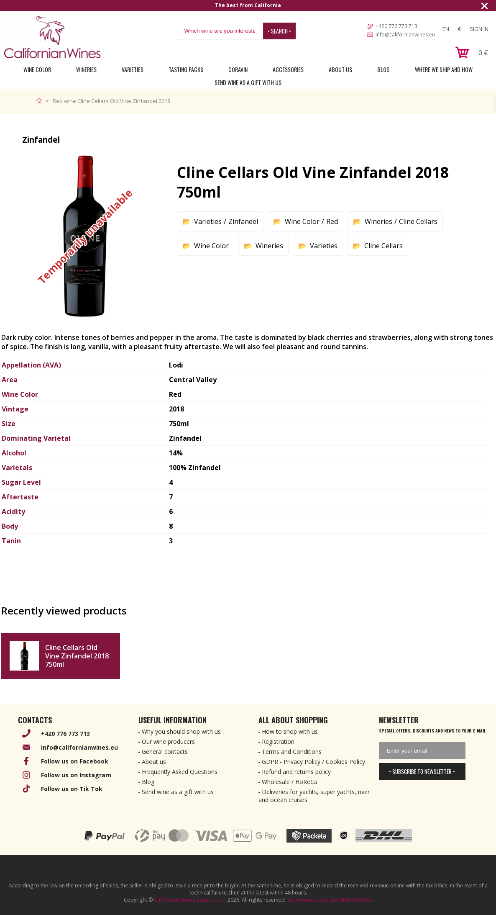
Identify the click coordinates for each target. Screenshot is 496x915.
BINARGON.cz (356, 899)
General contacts (165, 752)
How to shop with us (290, 731)
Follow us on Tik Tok (71, 789)
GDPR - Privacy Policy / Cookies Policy (313, 762)
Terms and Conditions (292, 752)
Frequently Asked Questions (179, 772)
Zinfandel (243, 221)
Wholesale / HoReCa (289, 782)
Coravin (238, 69)
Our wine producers (168, 741)
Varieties (132, 69)
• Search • (279, 31)
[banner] (52, 37)
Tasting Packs (186, 69)
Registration (278, 741)
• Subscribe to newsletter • (422, 771)
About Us (340, 69)
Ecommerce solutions (312, 899)
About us (154, 762)
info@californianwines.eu (405, 34)
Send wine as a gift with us (248, 82)
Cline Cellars (418, 221)
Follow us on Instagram (76, 775)
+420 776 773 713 (396, 26)
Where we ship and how (444, 69)
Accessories (288, 69)
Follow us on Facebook (74, 761)
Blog (383, 69)
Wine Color (37, 69)
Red (332, 221)
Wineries (86, 69)
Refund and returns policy (296, 772)
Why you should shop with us (181, 731)
